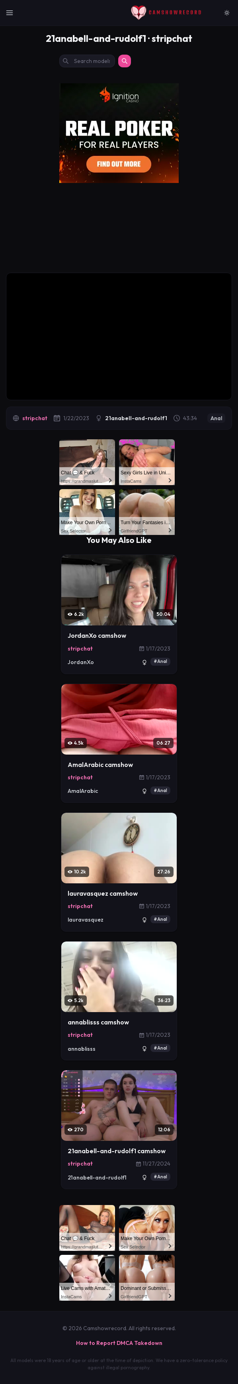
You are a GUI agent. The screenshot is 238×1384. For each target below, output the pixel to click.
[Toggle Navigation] (10, 13)
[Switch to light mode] (226, 12)
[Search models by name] (87, 61)
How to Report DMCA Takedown (119, 1343)
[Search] (124, 61)
